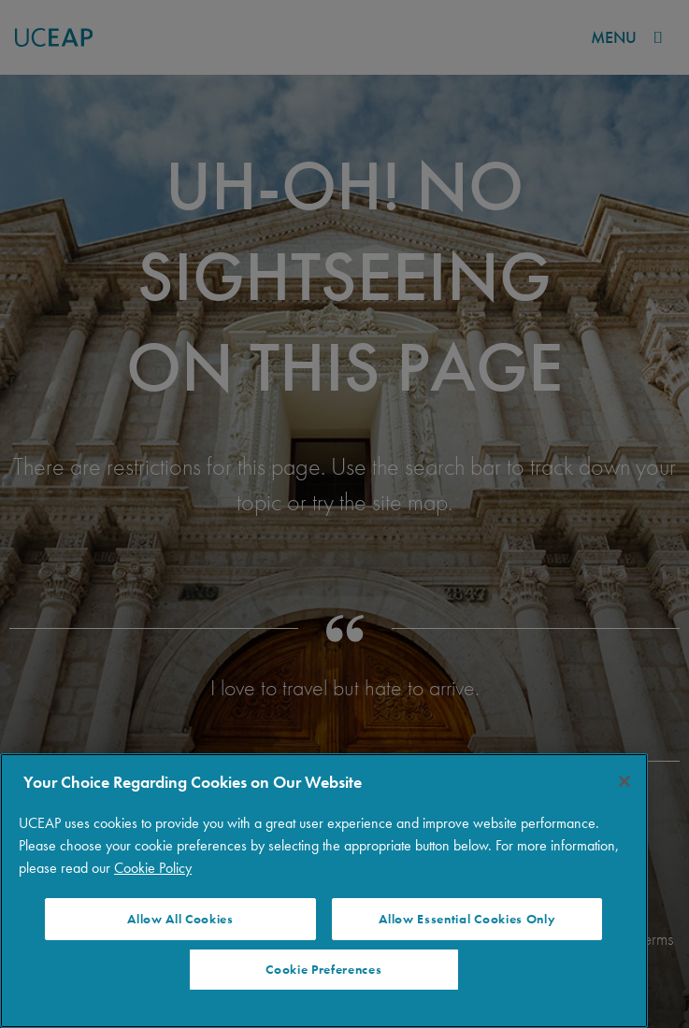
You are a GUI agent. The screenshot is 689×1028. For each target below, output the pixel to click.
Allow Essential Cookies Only (467, 919)
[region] (324, 890)
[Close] (624, 781)
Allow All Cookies (180, 919)
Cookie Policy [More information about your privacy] (153, 868)
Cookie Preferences (323, 970)
